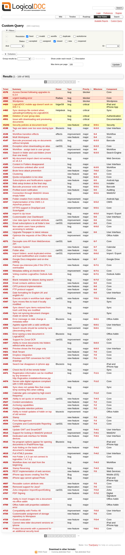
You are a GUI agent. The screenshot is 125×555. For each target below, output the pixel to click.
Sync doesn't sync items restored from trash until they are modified (32, 308)
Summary (16, 89)
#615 (5, 436)
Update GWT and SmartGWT (27, 429)
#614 (5, 433)
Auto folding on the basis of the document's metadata (28, 448)
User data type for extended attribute (31, 220)
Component (111, 89)
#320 (5, 286)
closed (59, 41)
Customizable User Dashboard (28, 217)
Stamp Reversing (21, 468)
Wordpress (18, 101)
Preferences (108, 13)
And (7, 46)
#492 (5, 393)
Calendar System (21, 247)
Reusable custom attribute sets (28, 483)
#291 (5, 253)
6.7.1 (96, 265)
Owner (58, 89)
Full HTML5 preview (23, 453)
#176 (5, 92)
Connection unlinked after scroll (28, 167)
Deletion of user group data (26, 116)
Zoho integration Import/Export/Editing (31, 490)
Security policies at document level (30, 125)
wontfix (54, 36)
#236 (5, 199)
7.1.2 (96, 381)
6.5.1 (96, 183)
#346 (5, 298)
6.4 (95, 134)
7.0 (95, 352)
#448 (5, 364)
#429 (5, 355)
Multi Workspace (21, 137)
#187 (5, 170)
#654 (5, 468)
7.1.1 (96, 373)
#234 (5, 190)
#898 (5, 116)
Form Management (22, 420)
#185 (5, 164)
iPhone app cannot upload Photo (29, 478)
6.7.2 (96, 279)
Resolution (20, 36)
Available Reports (101, 21)
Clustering (18, 174)
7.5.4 (96, 519)
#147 (5, 140)
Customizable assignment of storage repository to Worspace (31, 515)
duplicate (66, 36)
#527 (5, 402)
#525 (5, 398)
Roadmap (86, 17)
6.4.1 (96, 177)
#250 (5, 213)
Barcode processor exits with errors (30, 186)
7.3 (95, 417)
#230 (5, 183)
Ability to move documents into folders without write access (31, 344)
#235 (5, 193)
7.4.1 (96, 429)
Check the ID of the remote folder (29, 369)
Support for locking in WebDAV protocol (32, 433)
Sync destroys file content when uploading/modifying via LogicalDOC (31, 111)
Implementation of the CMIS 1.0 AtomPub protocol (28, 203)
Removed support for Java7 (26, 487)
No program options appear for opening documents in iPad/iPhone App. (32, 443)
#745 (5, 528)
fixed (31, 36)
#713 (5, 510)
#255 (5, 217)
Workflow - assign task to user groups (31, 149)
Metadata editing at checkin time (29, 270)
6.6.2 (96, 253)
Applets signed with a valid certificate (31, 324)
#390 (5, 339)
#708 (5, 499)
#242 (5, 208)
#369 (5, 324)
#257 (5, 220)
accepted (33, 41)
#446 (5, 358)
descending (40, 59)
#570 (5, 417)
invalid (42, 36)
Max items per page (59, 64)
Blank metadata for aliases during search (33, 279)
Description (78, 59)
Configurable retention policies (28, 408)
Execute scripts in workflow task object (32, 298)
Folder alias (18, 250)
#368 (5, 319)
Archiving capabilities (23, 405)
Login (99, 13)
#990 (5, 101)
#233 (5, 186)
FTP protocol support (23, 289)
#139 (5, 134)
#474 (5, 381)
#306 (5, 270)
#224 (5, 180)
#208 (5, 177)
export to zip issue (22, 213)
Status (22, 41)
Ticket (5, 89)
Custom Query (116, 21)
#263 (5, 232)
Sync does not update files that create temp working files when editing (31, 388)
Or (103, 46)
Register (119, 13)
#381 (5, 334)
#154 (5, 149)
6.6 (95, 149)
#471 (5, 373)
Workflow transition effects (26, 134)
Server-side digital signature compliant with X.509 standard (32, 382)
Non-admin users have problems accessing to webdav (29, 227)
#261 (5, 223)
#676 (5, 471)
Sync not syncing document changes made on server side (31, 314)
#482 (5, 110)
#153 (5, 146)
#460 (5, 369)
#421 (5, 352)
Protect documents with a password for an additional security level (32, 529)
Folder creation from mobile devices (30, 199)
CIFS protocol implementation (27, 286)
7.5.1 (96, 298)
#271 (5, 241)
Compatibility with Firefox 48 (27, 510)
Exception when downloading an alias (31, 146)
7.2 (95, 402)
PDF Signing (19, 493)
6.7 (95, 241)
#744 (5, 522)
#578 (5, 420)
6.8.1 (96, 319)
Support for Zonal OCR (24, 339)
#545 (5, 408)
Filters (11, 30)
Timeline (72, 17)
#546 (5, 411)
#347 (5, 301)
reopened (82, 41)
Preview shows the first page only (29, 348)
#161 (5, 152)
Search (116, 17)
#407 (5, 343)
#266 (5, 235)
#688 (5, 487)
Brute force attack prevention (27, 170)
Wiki (60, 17)
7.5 (95, 250)
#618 (5, 447)
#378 (5, 328)
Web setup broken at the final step (30, 183)
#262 (5, 226)
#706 (5, 490)
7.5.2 (96, 490)
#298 (5, 259)
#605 (5, 429)
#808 (5, 98)
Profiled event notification (25, 190)
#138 (5, 128)
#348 (5, 307)
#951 (5, 119)
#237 (5, 202)
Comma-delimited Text (61, 552)
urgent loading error (22, 98)
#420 (5, 104)
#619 (5, 453)
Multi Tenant (19, 352)
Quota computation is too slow (28, 177)
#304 (5, 265)
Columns (12, 54)
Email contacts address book (27, 283)
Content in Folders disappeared (28, 164)
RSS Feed (42, 552)
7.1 (95, 358)
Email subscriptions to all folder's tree (31, 223)
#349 (5, 313)
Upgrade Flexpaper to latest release (30, 232)
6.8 (95, 283)
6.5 (95, 174)
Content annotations (23, 402)
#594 (5, 423)
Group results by (10, 59)
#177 (5, 158)
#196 (5, 174)
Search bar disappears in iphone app (31, 364)
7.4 (95, 423)
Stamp (16, 417)
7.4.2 (96, 447)
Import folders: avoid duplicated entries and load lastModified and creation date (32, 254)
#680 (5, 474)
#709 (5, 504)
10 (74, 82)
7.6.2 (96, 170)
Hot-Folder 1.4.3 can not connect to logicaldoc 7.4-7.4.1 (30, 458)
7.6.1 (96, 528)
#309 (5, 274)
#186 (5, 167)
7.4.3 (96, 398)
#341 (5, 292)
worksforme (81, 36)
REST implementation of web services (31, 471)
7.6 (95, 513)
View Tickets (102, 17)
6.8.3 (96, 343)
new (70, 41)
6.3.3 (96, 128)
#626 (5, 462)
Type (69, 89)
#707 (5, 493)
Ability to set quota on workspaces (30, 398)
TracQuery (93, 545)
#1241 (6, 125)
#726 (5, 513)
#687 (5, 483)
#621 (5, 456)
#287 (5, 247)
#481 (5, 387)
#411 (5, 348)
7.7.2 (96, 493)
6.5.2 (96, 202)
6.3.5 (96, 167)
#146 (5, 137)
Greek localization (21, 519)
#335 (5, 289)
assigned (47, 41)
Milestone (98, 89)
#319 (5, 283)
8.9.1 (96, 125)
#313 (5, 279)
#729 (5, 519)
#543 (5, 405)
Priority (86, 89)
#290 (5, 250)
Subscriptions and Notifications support (32, 180)
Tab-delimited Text (82, 552)
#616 (5, 442)
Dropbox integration (22, 355)
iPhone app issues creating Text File (31, 474)
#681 (5, 478)
